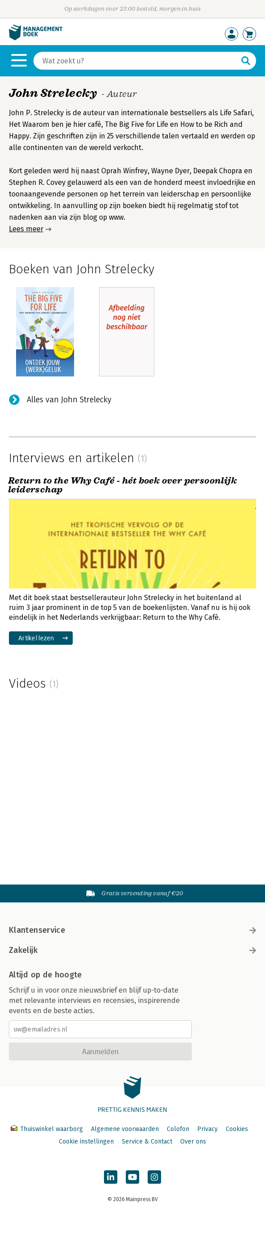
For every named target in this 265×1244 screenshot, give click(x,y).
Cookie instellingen (86, 1141)
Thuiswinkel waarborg (48, 1129)
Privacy (207, 1129)
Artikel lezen (36, 638)
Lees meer (26, 229)
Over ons (193, 1141)
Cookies (237, 1129)
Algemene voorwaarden (125, 1129)
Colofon (178, 1129)
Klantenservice (132, 930)
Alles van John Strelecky (69, 400)
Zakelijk (132, 950)
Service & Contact (147, 1141)
